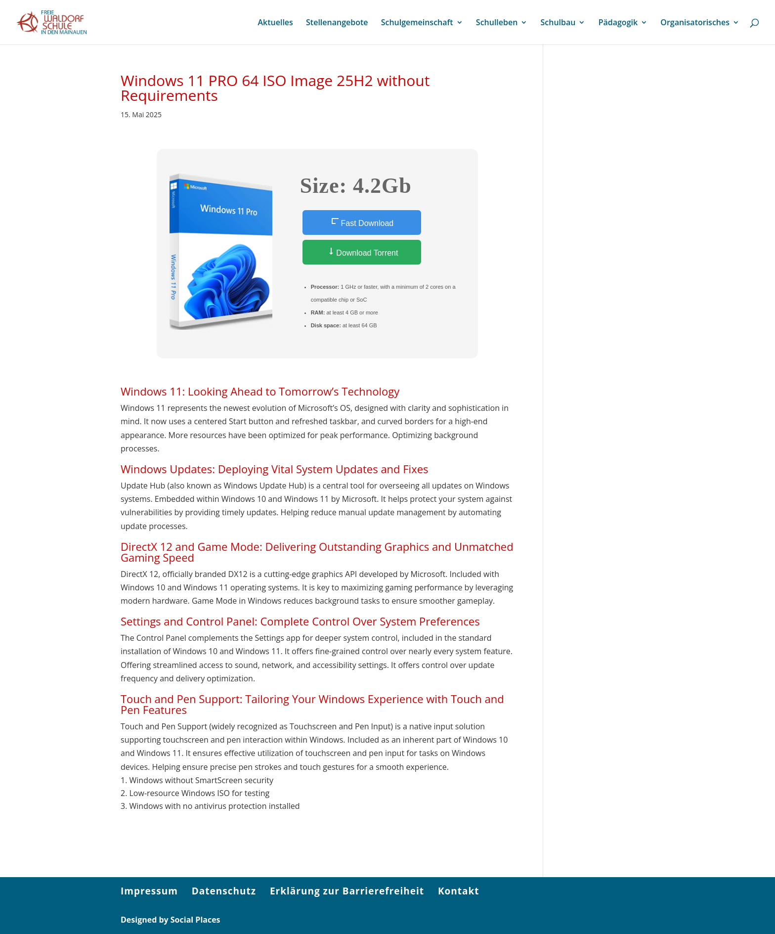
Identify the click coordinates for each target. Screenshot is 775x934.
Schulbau (558, 23)
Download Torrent (361, 252)
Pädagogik (618, 23)
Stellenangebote (337, 23)
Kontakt (458, 891)
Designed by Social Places (170, 919)
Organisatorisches (695, 23)
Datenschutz (224, 891)
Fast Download (361, 222)
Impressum (149, 891)
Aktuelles (275, 23)
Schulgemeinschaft (417, 23)
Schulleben (497, 23)
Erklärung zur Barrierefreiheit (347, 891)
